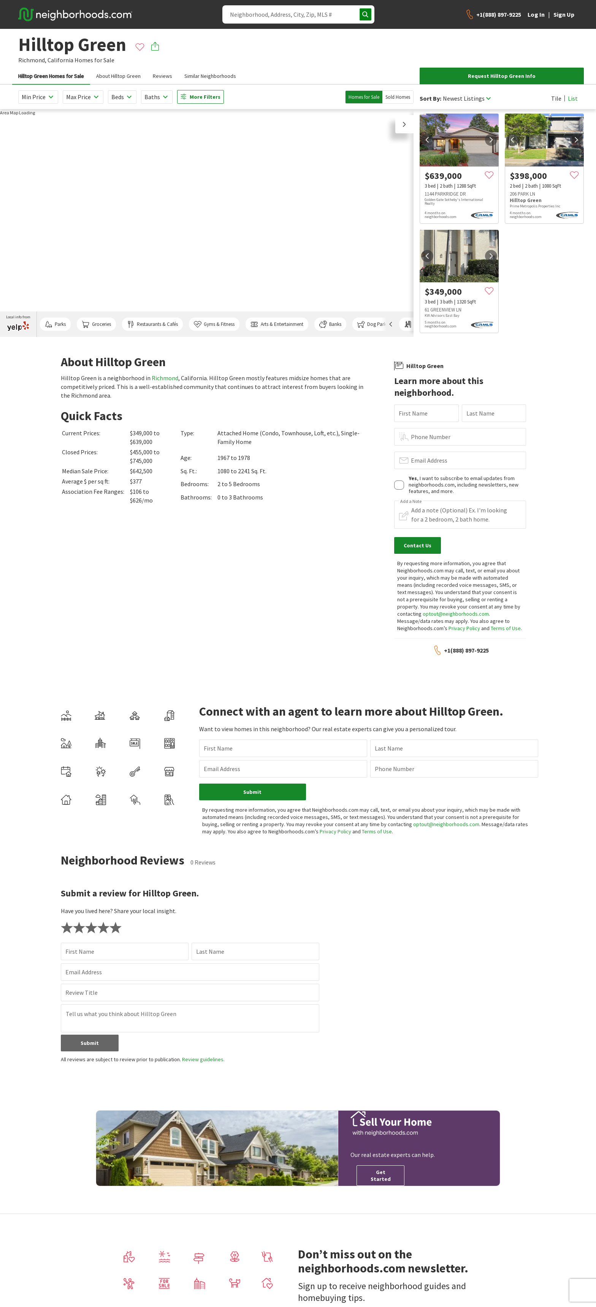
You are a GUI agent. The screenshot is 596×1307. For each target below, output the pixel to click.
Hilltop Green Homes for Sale (51, 76)
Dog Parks (372, 324)
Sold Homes (397, 97)
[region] (207, 223)
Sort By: (430, 98)
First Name (413, 413)
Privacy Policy (464, 628)
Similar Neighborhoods (210, 76)
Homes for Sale (364, 97)
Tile (556, 98)
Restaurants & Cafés (152, 324)
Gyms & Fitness (214, 324)
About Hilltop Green (118, 76)
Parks (55, 324)
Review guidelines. (203, 1052)
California (60, 60)
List (573, 98)
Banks (330, 324)
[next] (491, 140)
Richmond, (32, 60)
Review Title (81, 985)
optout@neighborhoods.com (456, 613)
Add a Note (411, 501)
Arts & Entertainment (276, 324)
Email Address (429, 460)
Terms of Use (506, 628)
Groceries (96, 324)
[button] (404, 124)
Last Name (480, 413)
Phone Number (430, 437)
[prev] (427, 140)
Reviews (162, 76)
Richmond (165, 378)
